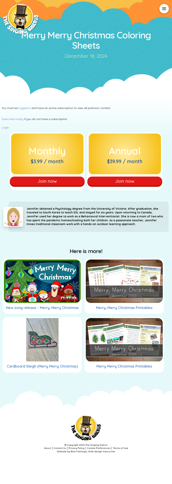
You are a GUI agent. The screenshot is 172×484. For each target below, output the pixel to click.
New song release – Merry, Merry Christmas (42, 310)
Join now (47, 182)
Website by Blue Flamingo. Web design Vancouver (86, 453)
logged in (24, 108)
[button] (164, 8)
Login (5, 127)
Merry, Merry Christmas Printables (124, 310)
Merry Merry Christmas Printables (124, 369)
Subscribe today (12, 119)
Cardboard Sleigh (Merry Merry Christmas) (42, 369)
